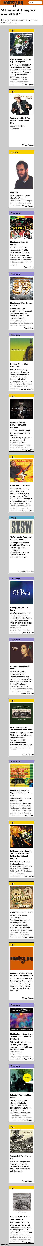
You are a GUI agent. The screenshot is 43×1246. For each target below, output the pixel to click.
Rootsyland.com (8, 22)
